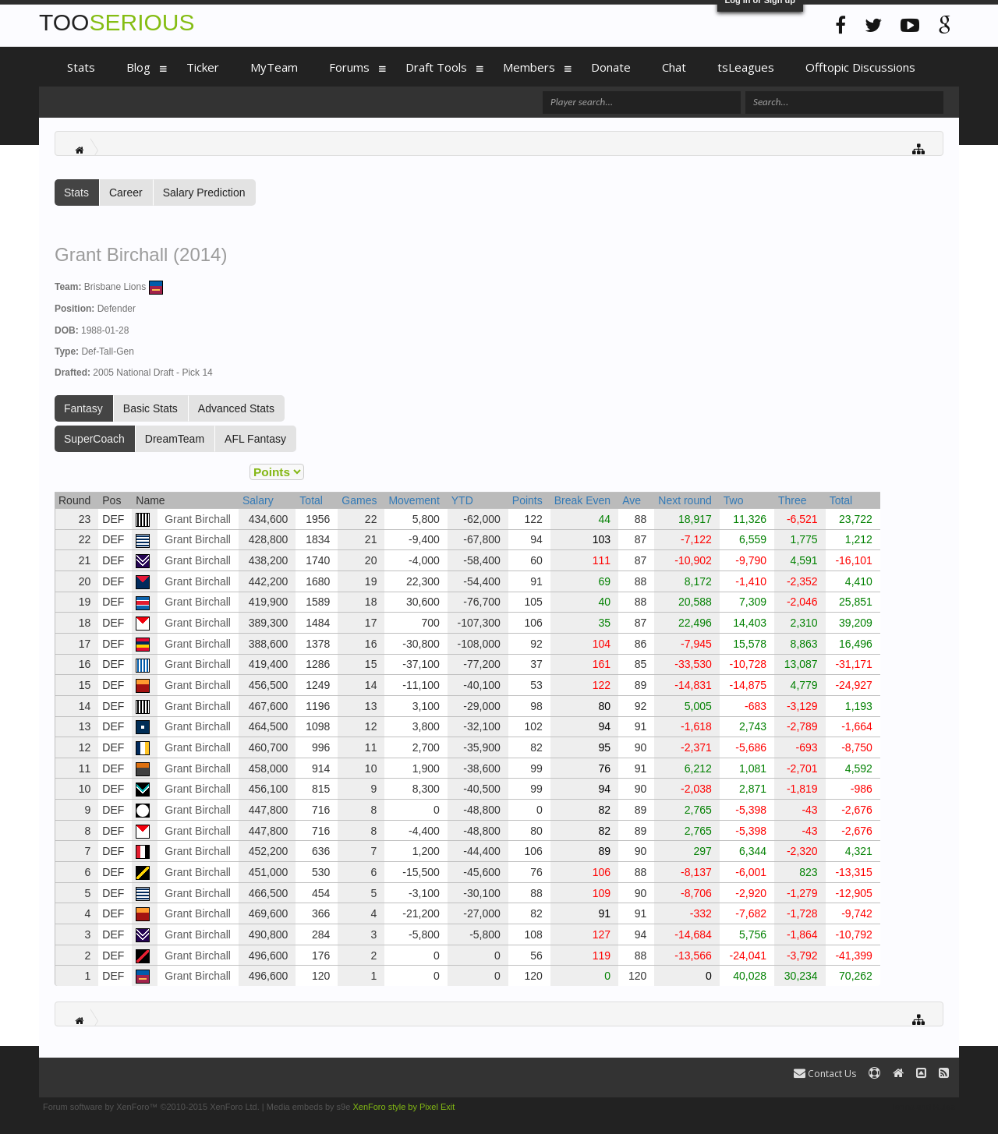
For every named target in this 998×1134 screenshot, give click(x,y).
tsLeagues (745, 67)
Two (734, 500)
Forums (349, 67)
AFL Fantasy (255, 439)
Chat (674, 67)
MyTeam (274, 67)
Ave (631, 500)
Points (527, 500)
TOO (116, 22)
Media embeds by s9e (309, 1106)
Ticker (202, 67)
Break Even (582, 500)
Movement (413, 500)
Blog (138, 67)
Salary (258, 500)
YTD (462, 500)
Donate (611, 67)
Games (359, 500)
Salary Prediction (204, 192)
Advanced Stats (236, 408)
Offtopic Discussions (860, 67)
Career (126, 192)
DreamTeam (174, 439)
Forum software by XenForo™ (151, 1106)
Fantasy (83, 408)
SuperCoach (94, 439)
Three (792, 500)
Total (311, 500)
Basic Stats (150, 408)
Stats (76, 192)
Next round (684, 500)
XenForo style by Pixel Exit (403, 1106)
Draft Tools (436, 67)
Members (529, 67)
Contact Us (825, 1073)
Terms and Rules (922, 1106)
